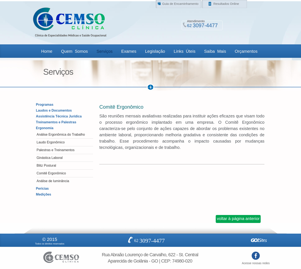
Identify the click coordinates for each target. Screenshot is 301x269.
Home (46, 51)
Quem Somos (74, 51)
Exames (128, 51)
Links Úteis (184, 51)
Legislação (155, 51)
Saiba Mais (215, 51)
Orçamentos (246, 51)
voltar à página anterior (238, 218)
